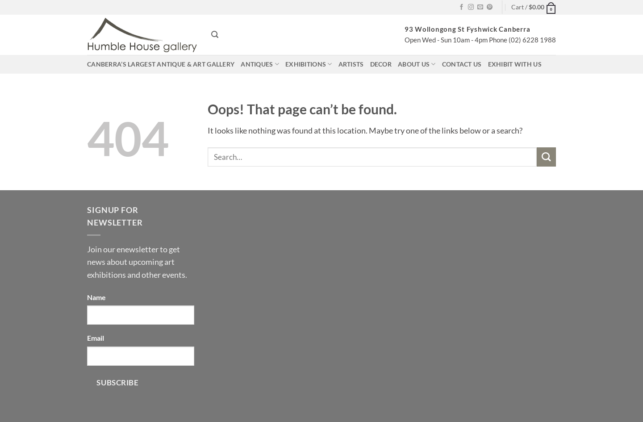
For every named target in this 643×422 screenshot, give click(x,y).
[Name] (140, 315)
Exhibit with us (515, 64)
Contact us (462, 64)
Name (96, 297)
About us (417, 64)
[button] (533, 7)
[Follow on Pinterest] (490, 7)
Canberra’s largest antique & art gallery (160, 64)
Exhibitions (308, 64)
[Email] (140, 356)
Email (95, 338)
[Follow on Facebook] (461, 7)
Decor (381, 64)
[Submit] (546, 157)
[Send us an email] (480, 7)
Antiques (260, 64)
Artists (351, 64)
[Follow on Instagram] (471, 7)
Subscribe (117, 382)
